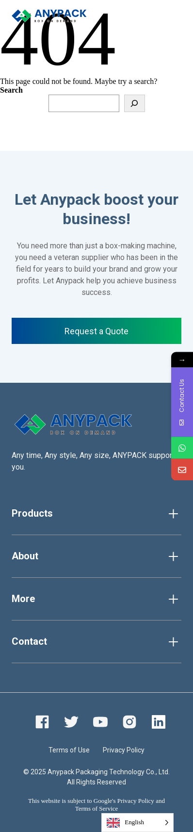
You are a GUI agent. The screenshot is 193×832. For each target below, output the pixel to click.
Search (11, 90)
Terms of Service (96, 808)
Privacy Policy (124, 750)
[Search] (134, 103)
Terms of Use (69, 750)
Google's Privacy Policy (124, 800)
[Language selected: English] (137, 822)
